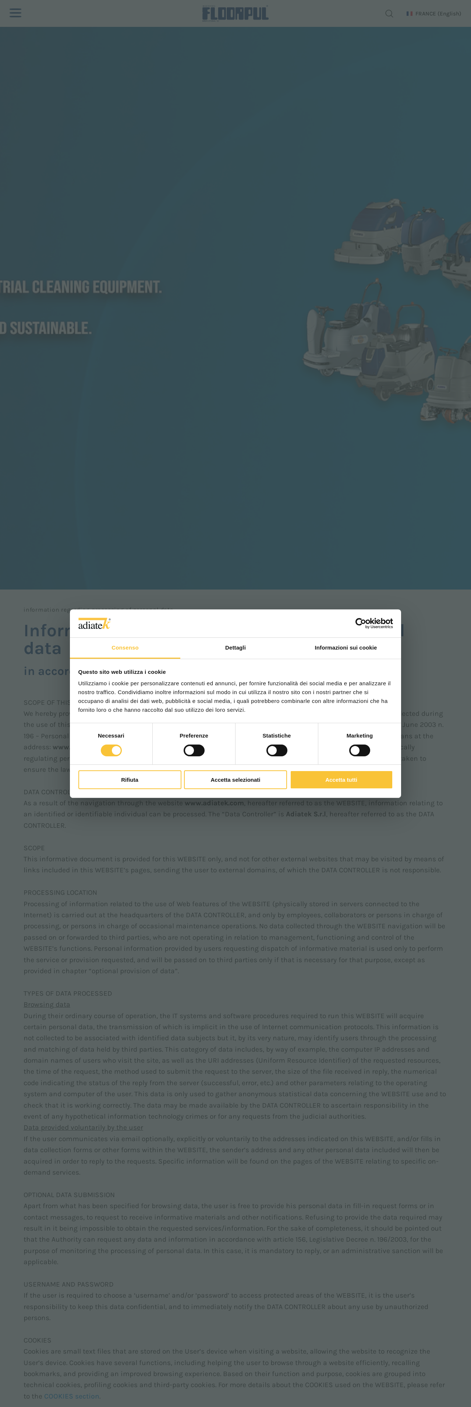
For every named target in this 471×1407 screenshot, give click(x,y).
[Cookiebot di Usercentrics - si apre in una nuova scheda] (361, 623)
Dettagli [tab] (235, 647)
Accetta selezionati (235, 780)
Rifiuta (129, 780)
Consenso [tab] (124, 647)
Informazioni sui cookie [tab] (346, 647)
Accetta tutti (341, 780)
